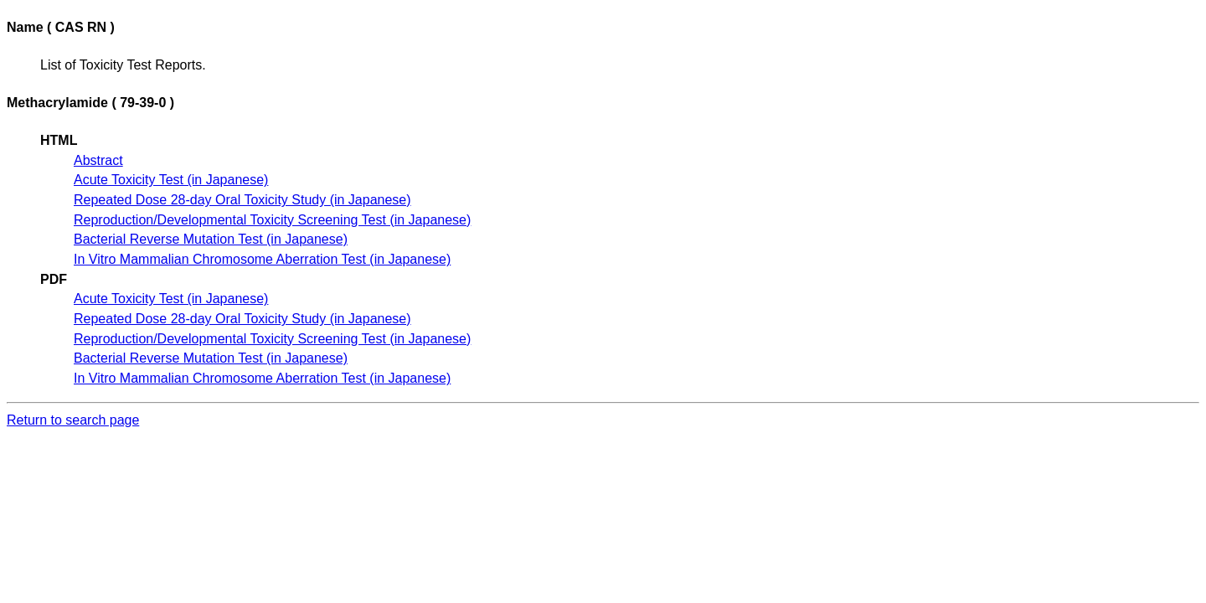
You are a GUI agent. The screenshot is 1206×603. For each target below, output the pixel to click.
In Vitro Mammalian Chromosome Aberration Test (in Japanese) (262, 259)
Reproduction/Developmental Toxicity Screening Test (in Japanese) (272, 220)
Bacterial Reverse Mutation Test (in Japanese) (211, 239)
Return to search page (73, 420)
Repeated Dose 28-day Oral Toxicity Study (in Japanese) (242, 200)
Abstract (98, 160)
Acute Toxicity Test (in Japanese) (171, 180)
